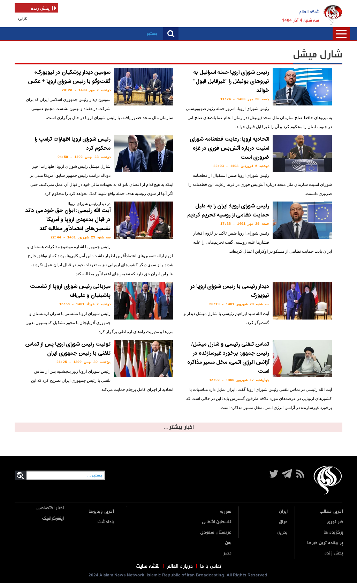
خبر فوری (335, 522)
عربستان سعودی (215, 532)
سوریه (225, 511)
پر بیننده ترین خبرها (325, 542)
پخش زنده (333, 553)
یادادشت (105, 522)
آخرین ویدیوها (101, 511)
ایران (283, 511)
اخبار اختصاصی (50, 508)
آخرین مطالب (331, 511)
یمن (228, 542)
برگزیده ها (333, 532)
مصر (227, 553)
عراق (283, 522)
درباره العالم (180, 566)
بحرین (282, 532)
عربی (22, 18)
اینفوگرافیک (53, 518)
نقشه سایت (148, 566)
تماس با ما (210, 566)
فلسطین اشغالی (216, 522)
